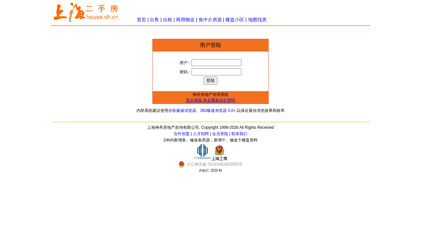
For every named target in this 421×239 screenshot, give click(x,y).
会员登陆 (220, 133)
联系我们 (239, 133)
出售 (154, 19)
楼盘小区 (234, 19)
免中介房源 (210, 19)
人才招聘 (201, 133)
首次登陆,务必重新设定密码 (210, 100)
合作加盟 (182, 133)
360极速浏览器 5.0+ (218, 110)
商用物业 (185, 19)
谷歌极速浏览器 (182, 110)
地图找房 (257, 19)
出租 (167, 19)
